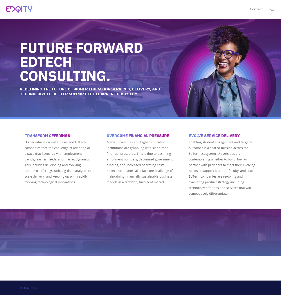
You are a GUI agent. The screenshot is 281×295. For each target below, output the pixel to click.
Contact (256, 9)
